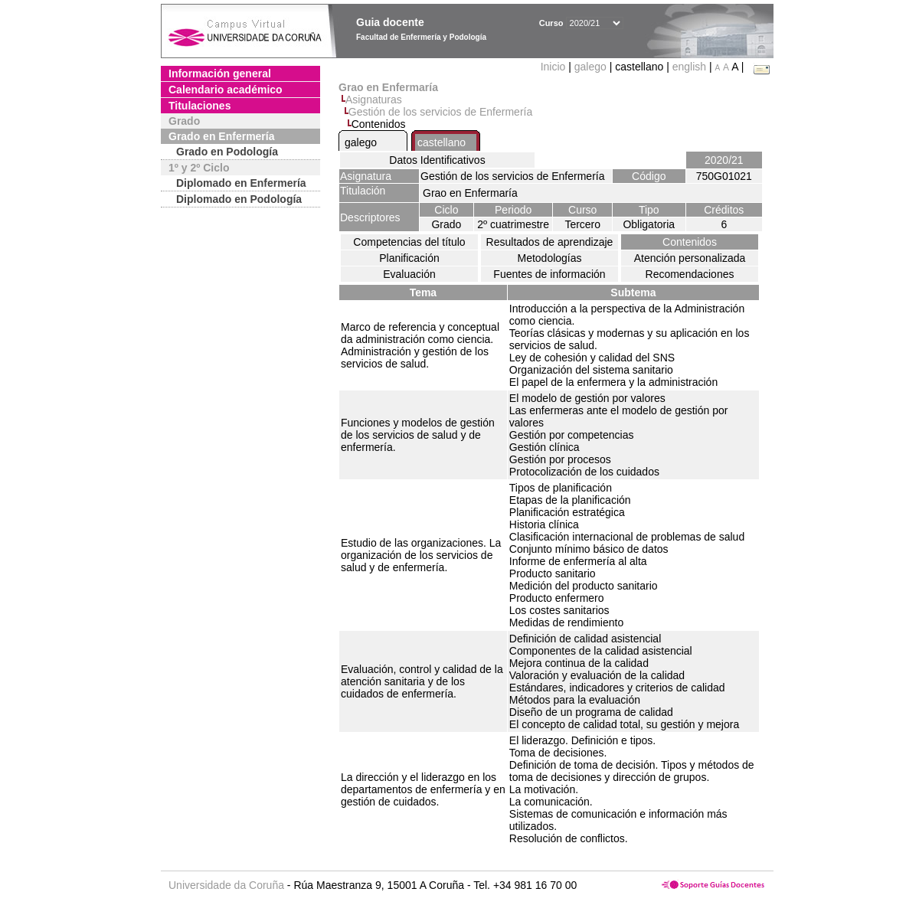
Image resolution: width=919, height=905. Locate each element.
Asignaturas (373, 99)
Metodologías (549, 258)
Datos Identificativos (437, 160)
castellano (441, 142)
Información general (219, 73)
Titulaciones (199, 106)
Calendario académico (225, 89)
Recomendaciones (690, 274)
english (689, 66)
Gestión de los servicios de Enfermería (440, 112)
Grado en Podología (227, 151)
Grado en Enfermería (221, 136)
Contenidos (689, 242)
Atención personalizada (690, 258)
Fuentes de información (549, 274)
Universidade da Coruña (226, 885)
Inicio (555, 66)
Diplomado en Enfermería (241, 183)
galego (590, 66)
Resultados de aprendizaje (549, 242)
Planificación (409, 258)
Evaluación (409, 274)
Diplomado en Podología (239, 199)
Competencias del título (409, 242)
